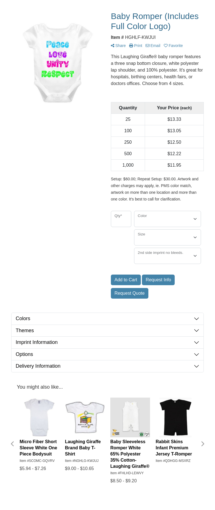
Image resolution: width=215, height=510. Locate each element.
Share (118, 45)
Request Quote (129, 293)
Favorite (173, 45)
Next (202, 444)
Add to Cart (125, 279)
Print (135, 45)
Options (24, 354)
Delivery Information (38, 366)
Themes (25, 330)
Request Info (158, 279)
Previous (12, 444)
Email (153, 45)
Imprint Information (37, 342)
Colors (23, 318)
